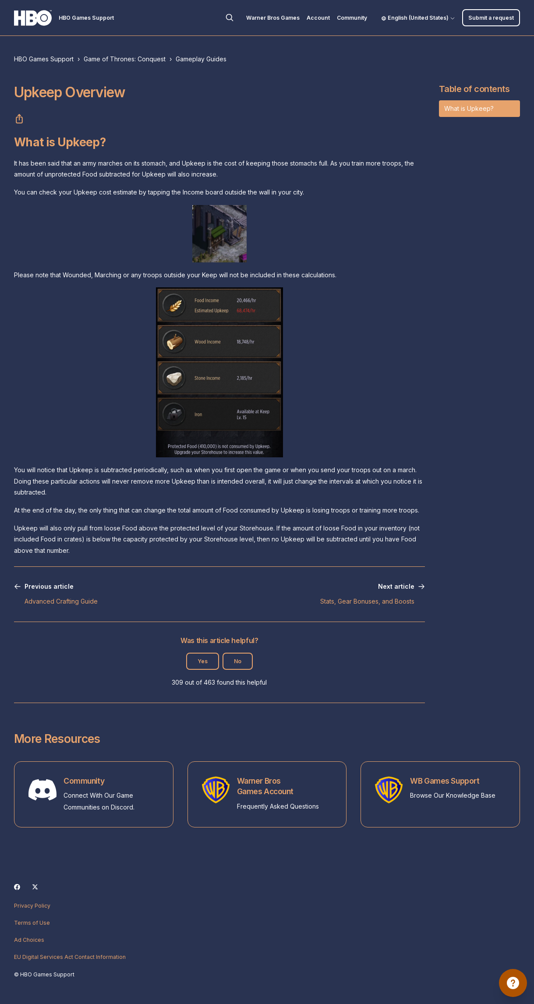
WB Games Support (444, 780)
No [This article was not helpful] (237, 661)
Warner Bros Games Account (265, 786)
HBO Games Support (44, 59)
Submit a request (491, 17)
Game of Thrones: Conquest (125, 59)
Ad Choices (29, 940)
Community (352, 17)
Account (318, 17)
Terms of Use (32, 922)
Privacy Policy (32, 905)
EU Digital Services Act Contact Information (70, 957)
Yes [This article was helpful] (203, 661)
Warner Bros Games (273, 17)
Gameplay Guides (201, 59)
